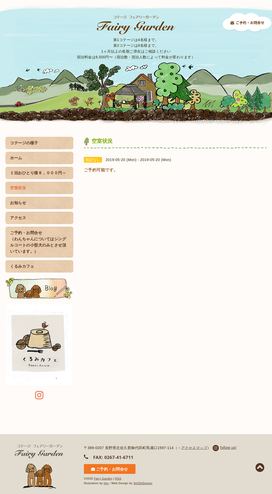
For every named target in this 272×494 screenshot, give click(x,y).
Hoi (106, 483)
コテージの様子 (24, 143)
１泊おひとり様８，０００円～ (38, 173)
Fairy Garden (103, 478)
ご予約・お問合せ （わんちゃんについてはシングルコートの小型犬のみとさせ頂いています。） (38, 241)
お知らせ (18, 203)
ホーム (16, 158)
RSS (118, 478)
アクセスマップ (194, 447)
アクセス (18, 218)
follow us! (224, 447)
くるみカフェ (22, 266)
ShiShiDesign (142, 483)
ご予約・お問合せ (109, 469)
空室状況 (38, 188)
